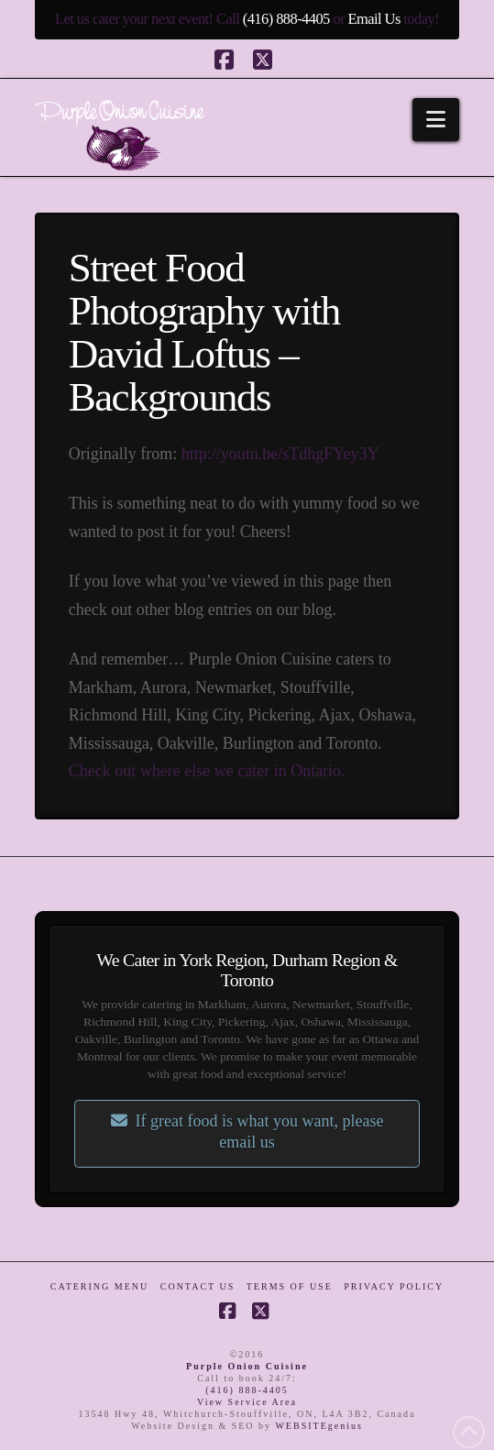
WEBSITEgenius (318, 1426)
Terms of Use (290, 1286)
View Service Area (247, 1402)
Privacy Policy (394, 1286)
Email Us (373, 18)
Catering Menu (99, 1286)
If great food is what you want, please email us (247, 1131)
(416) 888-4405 (286, 18)
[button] (435, 119)
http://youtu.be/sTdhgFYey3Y (280, 454)
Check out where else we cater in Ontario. (207, 771)
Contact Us (198, 1286)
